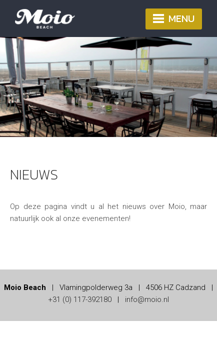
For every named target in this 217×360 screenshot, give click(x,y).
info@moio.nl (147, 299)
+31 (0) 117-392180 (80, 299)
